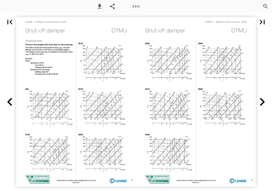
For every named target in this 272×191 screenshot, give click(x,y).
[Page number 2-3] (136, 6)
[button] (99, 6)
